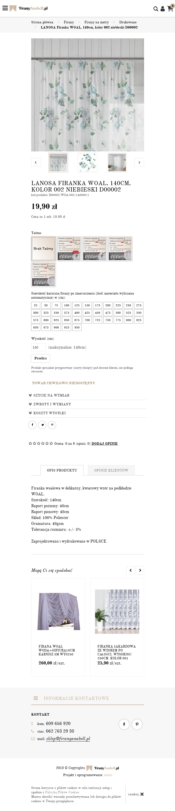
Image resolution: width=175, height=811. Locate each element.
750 (107, 320)
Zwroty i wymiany (50, 404)
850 (35, 327)
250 (128, 305)
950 (77, 327)
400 (77, 312)
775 (118, 320)
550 (138, 312)
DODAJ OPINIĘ (105, 444)
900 (56, 327)
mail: (60, 738)
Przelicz (40, 358)
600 (46, 320)
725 (97, 320)
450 (97, 312)
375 (66, 312)
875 (46, 327)
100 (66, 305)
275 (138, 305)
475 (107, 312)
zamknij (136, 794)
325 (46, 312)
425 (87, 312)
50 (46, 305)
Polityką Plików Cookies (62, 792)
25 (35, 305)
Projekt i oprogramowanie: (87, 775)
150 (87, 305)
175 (97, 305)
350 (56, 312)
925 (66, 327)
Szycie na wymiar (49, 395)
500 (118, 312)
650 (66, 320)
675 (77, 320)
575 (35, 320)
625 (56, 320)
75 (56, 305)
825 (138, 320)
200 (107, 305)
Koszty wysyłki (47, 413)
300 (35, 312)
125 (77, 305)
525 (128, 312)
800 (128, 320)
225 (118, 305)
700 (87, 320)
